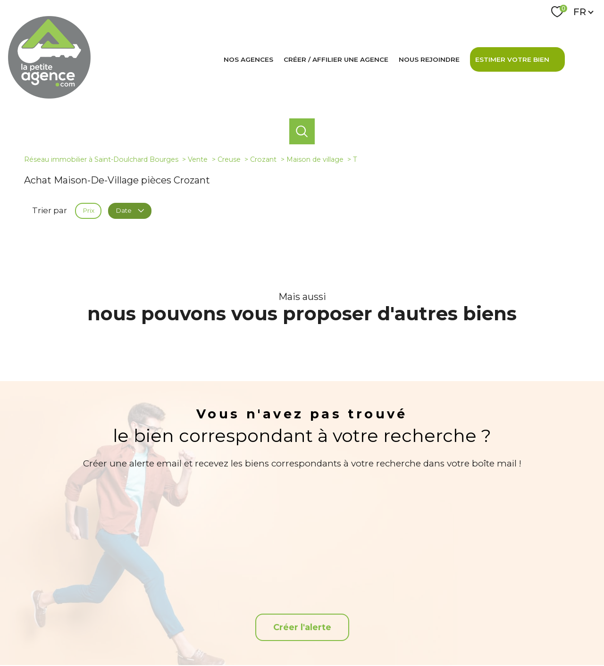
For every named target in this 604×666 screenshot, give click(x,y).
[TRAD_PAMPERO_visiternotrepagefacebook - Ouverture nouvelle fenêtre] (302, 603)
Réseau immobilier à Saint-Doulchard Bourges (101, 159)
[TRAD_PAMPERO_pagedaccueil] (49, 95)
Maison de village (315, 159)
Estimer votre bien (512, 59)
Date (129, 210)
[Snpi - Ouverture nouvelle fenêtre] (528, 603)
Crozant (263, 159)
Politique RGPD (464, 633)
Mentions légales (355, 633)
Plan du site (312, 633)
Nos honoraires (271, 633)
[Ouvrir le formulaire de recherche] (302, 131)
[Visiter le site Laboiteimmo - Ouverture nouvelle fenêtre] (302, 651)
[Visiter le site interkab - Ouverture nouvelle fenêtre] (474, 603)
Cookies (499, 634)
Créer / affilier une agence (336, 59)
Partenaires (422, 633)
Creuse (229, 159)
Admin (392, 633)
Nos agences (248, 59)
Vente (198, 159)
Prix (88, 210)
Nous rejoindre (429, 59)
